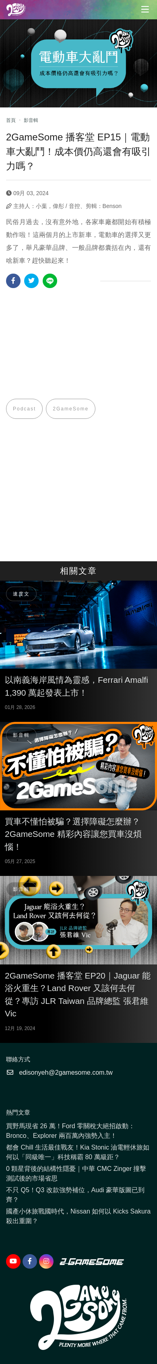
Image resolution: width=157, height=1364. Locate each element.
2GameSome (71, 409)
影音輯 (31, 120)
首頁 (11, 120)
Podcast (24, 409)
